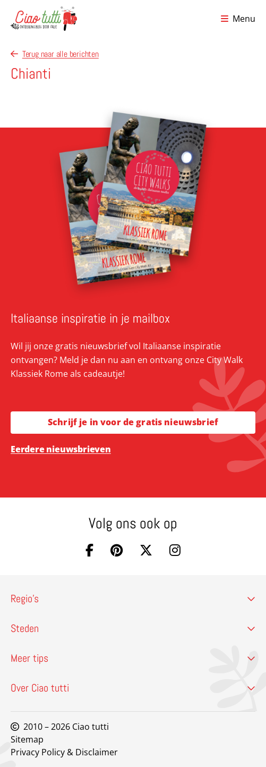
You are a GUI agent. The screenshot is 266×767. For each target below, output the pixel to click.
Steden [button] (133, 628)
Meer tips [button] (133, 658)
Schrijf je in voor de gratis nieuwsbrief (133, 422)
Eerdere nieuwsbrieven (61, 449)
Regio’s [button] (133, 598)
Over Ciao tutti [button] (133, 687)
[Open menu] (238, 18)
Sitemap (27, 739)
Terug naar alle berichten (55, 54)
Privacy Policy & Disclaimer (64, 752)
